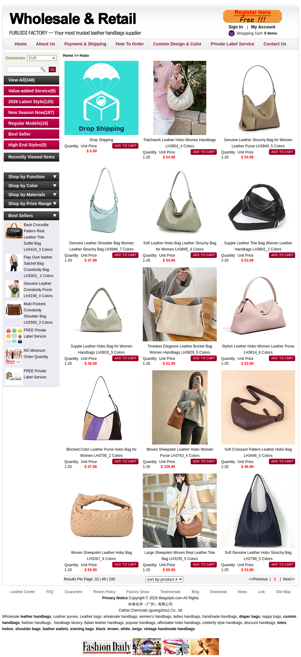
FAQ (50, 592)
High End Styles (24, 144)
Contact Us (274, 43)
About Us (45, 43)
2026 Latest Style (25, 101)
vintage (150, 629)
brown (112, 629)
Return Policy (104, 592)
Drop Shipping (101, 140)
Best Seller (19, 134)
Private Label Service (232, 43)
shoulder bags (28, 629)
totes (281, 623)
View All (16, 80)
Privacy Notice (115, 598)
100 (112, 579)
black (100, 629)
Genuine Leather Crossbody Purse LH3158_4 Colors (38, 289)
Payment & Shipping (85, 43)
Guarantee (73, 592)
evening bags (82, 629)
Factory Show (137, 592)
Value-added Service (29, 90)
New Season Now (26, 112)
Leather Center (22, 592)
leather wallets (55, 629)
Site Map (283, 592)
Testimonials (170, 592)
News (242, 592)
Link (261, 592)
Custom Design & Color (177, 43)
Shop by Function (26, 176)
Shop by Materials (26, 194)
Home (21, 43)
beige (137, 629)
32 (96, 579)
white (125, 629)
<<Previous (258, 579)
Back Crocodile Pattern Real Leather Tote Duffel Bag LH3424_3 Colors (38, 237)
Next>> (289, 579)
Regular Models (24, 123)
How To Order (130, 43)
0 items (270, 33)
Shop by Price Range (30, 203)
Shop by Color (23, 185)
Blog (195, 592)
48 (104, 579)
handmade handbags (176, 629)
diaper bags (249, 616)
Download (218, 592)
